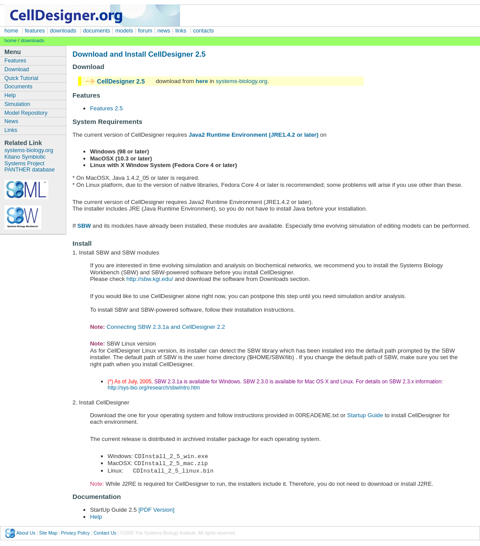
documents (96, 31)
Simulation (17, 104)
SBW (84, 225)
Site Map (48, 531)
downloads (63, 31)
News (11, 121)
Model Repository (25, 113)
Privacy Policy (75, 531)
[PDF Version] (155, 508)
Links (10, 130)
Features (15, 61)
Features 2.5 (106, 108)
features (34, 31)
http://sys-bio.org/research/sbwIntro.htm (154, 388)
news (163, 31)
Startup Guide (365, 415)
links (180, 31)
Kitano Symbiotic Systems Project (25, 160)
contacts (203, 31)
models (124, 31)
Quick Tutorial (21, 78)
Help (10, 95)
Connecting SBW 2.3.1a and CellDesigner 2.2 (166, 327)
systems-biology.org (28, 150)
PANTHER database (29, 170)
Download (16, 69)
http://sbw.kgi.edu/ (149, 279)
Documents (18, 87)
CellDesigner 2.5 (121, 81)
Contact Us (105, 531)
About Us (25, 531)
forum (145, 31)
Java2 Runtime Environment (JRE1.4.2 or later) (254, 134)
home (11, 31)
